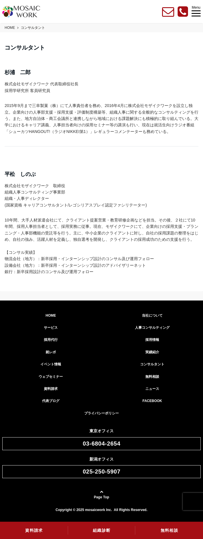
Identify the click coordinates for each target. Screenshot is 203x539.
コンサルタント (152, 364)
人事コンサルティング (152, 328)
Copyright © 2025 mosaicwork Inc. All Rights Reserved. (102, 510)
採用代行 (51, 340)
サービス (51, 328)
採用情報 (152, 340)
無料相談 (152, 377)
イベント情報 (50, 364)
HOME (51, 315)
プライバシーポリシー (101, 413)
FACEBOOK (152, 401)
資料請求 (51, 389)
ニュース (152, 389)
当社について (152, 315)
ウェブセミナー (51, 377)
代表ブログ (50, 401)
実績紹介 (152, 352)
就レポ (51, 352)
